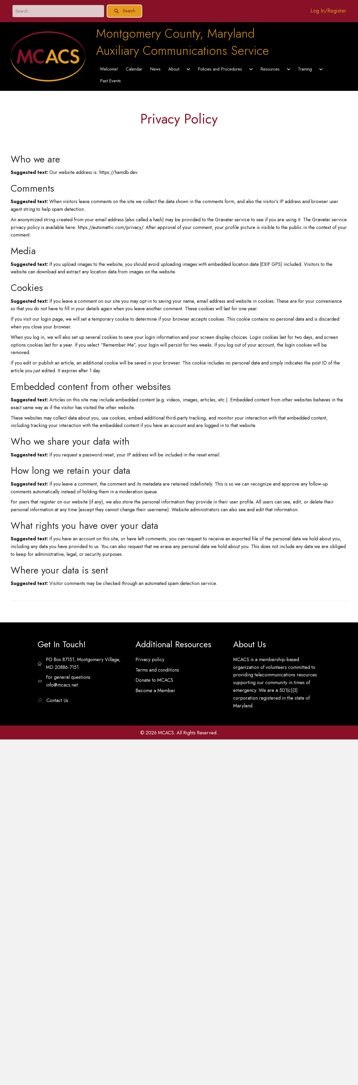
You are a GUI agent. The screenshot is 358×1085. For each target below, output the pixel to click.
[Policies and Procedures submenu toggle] (251, 69)
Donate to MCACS (154, 680)
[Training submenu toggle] (321, 69)
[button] (124, 11)
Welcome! (109, 69)
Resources (270, 69)
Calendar (134, 69)
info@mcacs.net (62, 684)
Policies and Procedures (220, 69)
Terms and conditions (157, 669)
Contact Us (57, 700)
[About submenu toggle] (188, 69)
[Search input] (58, 11)
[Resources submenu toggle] (288, 69)
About (173, 69)
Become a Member (155, 690)
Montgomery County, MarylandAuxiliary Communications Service (182, 42)
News (155, 69)
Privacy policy (150, 659)
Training (305, 69)
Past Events (110, 81)
